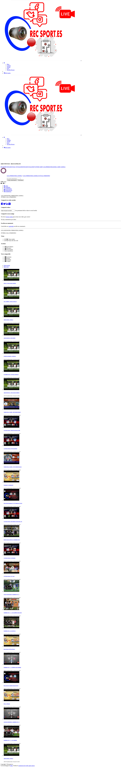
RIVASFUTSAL (11, 167)
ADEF (41, 167)
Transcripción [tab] (8, 190)
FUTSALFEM (19, 167)
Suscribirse (20, 180)
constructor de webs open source (26, 765)
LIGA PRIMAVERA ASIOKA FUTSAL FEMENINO (36, 175)
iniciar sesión (9, 216)
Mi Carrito (7, 73)
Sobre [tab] (6, 186)
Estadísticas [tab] (7, 191)
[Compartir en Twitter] (4, 204)
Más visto (6, 267)
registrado (11, 226)
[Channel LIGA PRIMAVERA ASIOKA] (3, 172)
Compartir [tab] (7, 187)
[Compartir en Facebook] (2, 204)
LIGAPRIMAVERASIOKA (50, 167)
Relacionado (7, 265)
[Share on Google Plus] (9, 204)
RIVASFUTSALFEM (28, 167)
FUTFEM (36, 167)
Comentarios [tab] (8, 188)
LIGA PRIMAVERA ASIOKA (14, 175)
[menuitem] (8, 64)
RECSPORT (4, 167)
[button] (4, 63)
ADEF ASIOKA (61, 167)
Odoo (11, 765)
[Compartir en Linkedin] (7, 204)
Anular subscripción (11, 180)
